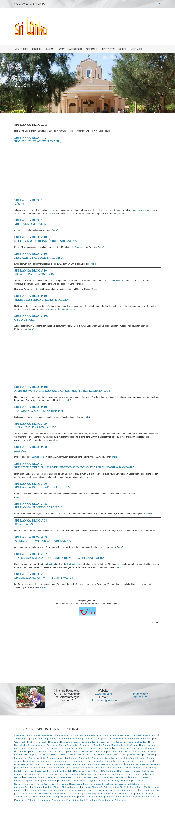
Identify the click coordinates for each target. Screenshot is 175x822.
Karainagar (129, 768)
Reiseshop (82, 784)
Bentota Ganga (137, 742)
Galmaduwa (91, 758)
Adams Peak (51, 736)
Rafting (60, 784)
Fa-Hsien (144, 755)
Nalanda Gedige (100, 778)
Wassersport (81, 800)
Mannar (64, 308)
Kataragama (142, 768)
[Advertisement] (87, 170)
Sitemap (142, 787)
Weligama (94, 800)
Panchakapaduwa (69, 781)
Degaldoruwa (59, 752)
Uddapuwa (134, 797)
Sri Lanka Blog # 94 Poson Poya (33, 521)
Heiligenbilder (142, 762)
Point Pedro (151, 781)
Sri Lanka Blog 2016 (129, 791)
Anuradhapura (78, 308)
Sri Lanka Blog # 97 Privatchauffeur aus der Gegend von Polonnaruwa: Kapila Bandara (77, 464)
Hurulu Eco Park (108, 765)
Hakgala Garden (109, 762)
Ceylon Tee (112, 749)
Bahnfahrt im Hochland (133, 739)
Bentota (120, 279)
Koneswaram (84, 771)
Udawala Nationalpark (116, 797)
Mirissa (57, 778)
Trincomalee (96, 797)
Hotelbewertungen (88, 765)
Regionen (40, 47)
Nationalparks (117, 778)
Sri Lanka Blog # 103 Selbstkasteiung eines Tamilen (44, 296)
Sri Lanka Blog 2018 (34, 794)
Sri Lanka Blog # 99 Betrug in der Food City (38, 424)
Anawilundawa (24, 739)
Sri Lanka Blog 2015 (107, 791)
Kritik (104, 771)
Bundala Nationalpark (94, 749)
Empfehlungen (94, 755)
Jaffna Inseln (143, 765)
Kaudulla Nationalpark (28, 771)
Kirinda (72, 771)
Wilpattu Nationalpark (124, 800)
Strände (109, 794)
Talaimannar (151, 794)
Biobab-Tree (23, 745)
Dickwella (79, 752)
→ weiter (151, 624)
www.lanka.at (105, 695)
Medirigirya (135, 774)
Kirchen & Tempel (58, 771)
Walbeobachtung (34, 800)
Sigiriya (132, 787)
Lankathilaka (144, 771)
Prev (143, 105)
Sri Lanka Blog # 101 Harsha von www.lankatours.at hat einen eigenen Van (64, 387)
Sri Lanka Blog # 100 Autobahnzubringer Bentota (42, 407)
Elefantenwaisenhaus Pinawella (50, 755)
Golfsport (95, 762)
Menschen (148, 774)
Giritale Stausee (80, 762)
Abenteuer (78, 47)
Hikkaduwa (32, 765)
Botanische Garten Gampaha (58, 745)
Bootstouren (114, 745)
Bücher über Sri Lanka (57, 749)
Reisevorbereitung (98, 784)
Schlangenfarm (88, 787)
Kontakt (96, 771)
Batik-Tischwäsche (60, 742)
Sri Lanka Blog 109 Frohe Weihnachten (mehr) (40, 138)
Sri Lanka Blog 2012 (39, 791)
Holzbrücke (56, 765)
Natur (65, 47)
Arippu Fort (55, 739)
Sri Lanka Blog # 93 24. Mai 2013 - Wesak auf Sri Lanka (45, 540)
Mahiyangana (67, 774)
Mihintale (21, 778)
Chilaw (123, 749)
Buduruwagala (37, 749)
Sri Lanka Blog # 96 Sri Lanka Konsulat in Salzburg (45, 484)
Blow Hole (36, 745)
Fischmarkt (63, 758)
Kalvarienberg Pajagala (71, 768)
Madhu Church (35, 774)
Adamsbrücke (36, 736)
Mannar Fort (104, 774)
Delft (69, 752)
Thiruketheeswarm (79, 797)
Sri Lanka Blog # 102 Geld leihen (34, 316)
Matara (124, 774)
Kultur (53, 47)
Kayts (44, 771)
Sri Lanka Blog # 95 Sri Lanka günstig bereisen (40, 504)
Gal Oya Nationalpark (110, 758)
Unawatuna (147, 797)
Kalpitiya (42, 768)
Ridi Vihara (138, 784)
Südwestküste (40, 455)
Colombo (34, 752)
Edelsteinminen (136, 752)
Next (155, 105)
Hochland (44, 765)
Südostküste (121, 794)
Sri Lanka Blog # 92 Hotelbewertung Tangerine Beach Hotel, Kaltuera (62, 557)
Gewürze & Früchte (60, 762)
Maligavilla (81, 774)
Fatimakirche (49, 758)
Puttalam (50, 784)
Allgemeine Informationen (72, 736)
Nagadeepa (84, 778)
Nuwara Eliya (41, 781)
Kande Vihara (92, 768)
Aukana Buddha (85, 739)
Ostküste (54, 781)
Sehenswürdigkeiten (108, 787)
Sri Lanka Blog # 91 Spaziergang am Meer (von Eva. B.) (46, 577)
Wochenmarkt (144, 800)
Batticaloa (77, 742)
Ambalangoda (107, 736)
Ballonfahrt (152, 739)
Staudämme (97, 794)
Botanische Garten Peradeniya (90, 745)
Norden (29, 781)
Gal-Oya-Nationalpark (146, 209)
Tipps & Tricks (60, 797)
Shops (126, 47)
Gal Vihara (127, 758)
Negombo (138, 778)
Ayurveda (115, 739)
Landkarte (114, 771)
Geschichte (43, 762)
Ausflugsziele (101, 739)
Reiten (127, 784)
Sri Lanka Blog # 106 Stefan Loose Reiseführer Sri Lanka (48, 237)
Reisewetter (116, 784)
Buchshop (76, 749)
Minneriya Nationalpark (40, 778)
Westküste (58, 212)
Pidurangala (121, 781)
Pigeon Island (136, 781)
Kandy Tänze (115, 768)
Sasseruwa (54, 787)
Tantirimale (23, 797)
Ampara (140, 736)
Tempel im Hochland (41, 797)
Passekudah (106, 781)
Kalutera (53, 566)
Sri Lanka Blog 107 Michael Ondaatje (33, 220)
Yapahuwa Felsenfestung (44, 804)
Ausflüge (94, 47)
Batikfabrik (23, 742)
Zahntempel (65, 804)
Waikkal (21, 800)
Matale (115, 774)
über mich (139, 47)
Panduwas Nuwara (89, 781)
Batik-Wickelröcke (40, 742)
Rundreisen (82, 246)
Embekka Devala (77, 755)
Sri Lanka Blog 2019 (56, 794)
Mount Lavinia (70, 778)
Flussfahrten (76, 758)
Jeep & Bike (30, 768)
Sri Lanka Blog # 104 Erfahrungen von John (37, 271)
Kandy (103, 768)
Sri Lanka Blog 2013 (61, 791)
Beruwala (151, 742)
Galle (32, 762)
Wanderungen (52, 800)
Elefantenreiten (25, 755)
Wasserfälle (67, 800)
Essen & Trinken (129, 755)
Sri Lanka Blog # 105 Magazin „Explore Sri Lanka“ (42, 254)
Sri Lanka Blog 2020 (79, 794)
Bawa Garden (111, 742)
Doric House (111, 752)
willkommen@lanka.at (106, 702)
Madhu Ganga (52, 774)
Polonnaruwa (23, 784)
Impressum (142, 698)
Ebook (123, 752)
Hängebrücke (126, 762)
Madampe (22, 774)
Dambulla (46, 752)
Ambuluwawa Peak (124, 736)
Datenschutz (142, 695)
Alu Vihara (92, 736)
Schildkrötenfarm (70, 787)
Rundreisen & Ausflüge (35, 787)
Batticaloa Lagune (93, 742)
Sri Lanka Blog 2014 (84, 791)
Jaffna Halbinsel (126, 765)
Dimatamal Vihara (94, 752)
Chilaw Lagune (135, 749)
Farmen (37, 758)
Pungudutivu (38, 784)
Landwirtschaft (128, 771)
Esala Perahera (112, 755)
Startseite (25, 47)
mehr (128, 212)
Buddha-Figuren (130, 745)
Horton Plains (71, 765)
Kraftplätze (111, 47)
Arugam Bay (69, 739)
